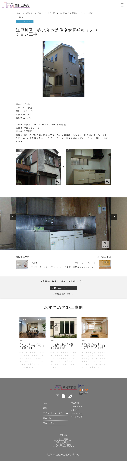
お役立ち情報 (76, 406)
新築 (45, 408)
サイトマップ (76, 417)
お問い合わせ (76, 413)
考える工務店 (49, 423)
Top (18, 13)
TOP (45, 404)
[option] (63, 223)
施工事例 (29, 13)
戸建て (40, 13)
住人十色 (47, 418)
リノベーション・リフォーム (55, 413)
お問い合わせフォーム (63, 288)
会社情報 (75, 410)
